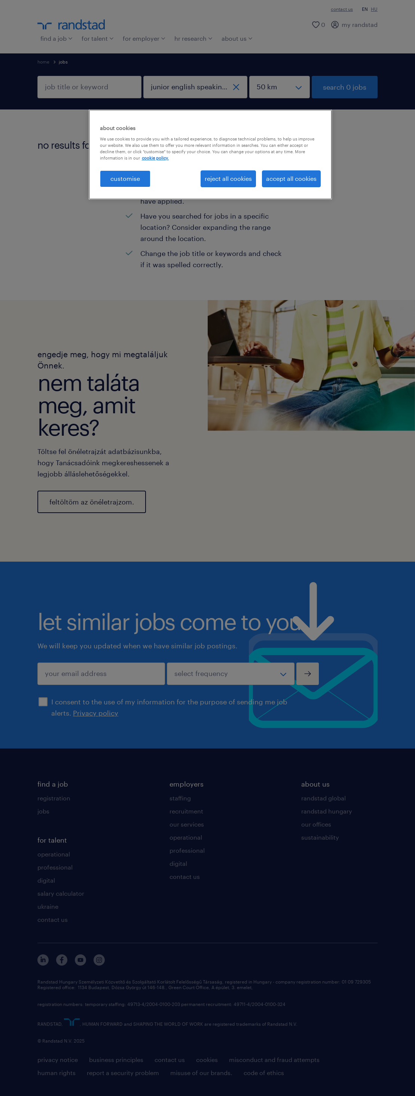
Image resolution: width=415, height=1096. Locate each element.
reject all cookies (228, 178)
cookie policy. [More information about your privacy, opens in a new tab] (155, 157)
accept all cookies (291, 178)
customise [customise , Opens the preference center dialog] (125, 178)
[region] (210, 154)
